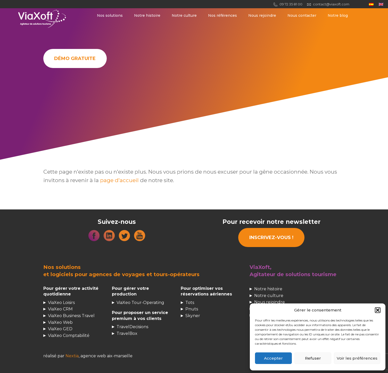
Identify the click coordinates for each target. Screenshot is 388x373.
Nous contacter (301, 15)
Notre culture (184, 15)
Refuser (313, 358)
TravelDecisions (132, 326)
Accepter (273, 358)
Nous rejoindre (262, 15)
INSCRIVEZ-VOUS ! (271, 237)
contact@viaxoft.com (331, 4)
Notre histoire (147, 15)
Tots (189, 302)
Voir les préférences (357, 358)
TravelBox (127, 333)
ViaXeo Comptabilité (68, 335)
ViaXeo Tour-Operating (140, 302)
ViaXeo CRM (60, 309)
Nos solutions (110, 15)
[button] (377, 310)
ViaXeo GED (60, 328)
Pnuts (191, 309)
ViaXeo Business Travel (71, 315)
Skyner (192, 315)
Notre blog (338, 15)
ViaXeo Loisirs (61, 302)
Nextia (72, 355)
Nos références (222, 15)
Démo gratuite (75, 58)
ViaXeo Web (60, 322)
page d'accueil (119, 180)
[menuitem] (371, 4)
